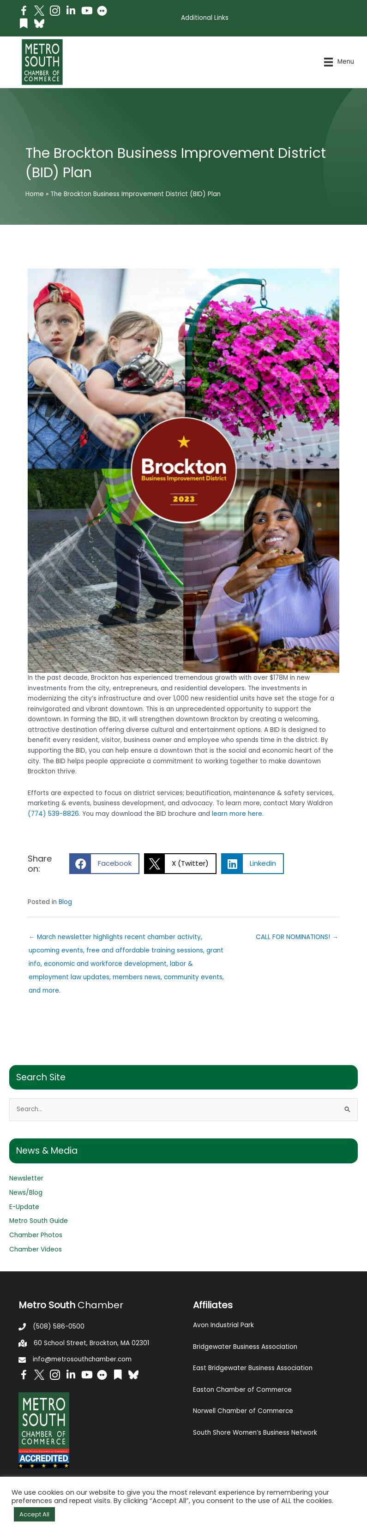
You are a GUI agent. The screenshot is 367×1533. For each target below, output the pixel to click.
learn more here (237, 813)
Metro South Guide (38, 1220)
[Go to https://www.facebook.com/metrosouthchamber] (23, 12)
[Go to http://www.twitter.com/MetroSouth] (39, 11)
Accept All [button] (34, 1514)
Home (34, 194)
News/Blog (25, 1192)
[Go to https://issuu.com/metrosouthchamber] (23, 24)
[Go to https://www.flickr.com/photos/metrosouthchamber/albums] (102, 12)
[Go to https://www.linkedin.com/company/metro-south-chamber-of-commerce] (71, 12)
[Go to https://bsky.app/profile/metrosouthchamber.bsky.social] (39, 23)
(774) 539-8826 (53, 813)
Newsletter (26, 1178)
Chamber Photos (35, 1235)
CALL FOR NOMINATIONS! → (297, 937)
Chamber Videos (35, 1249)
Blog (65, 902)
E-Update (24, 1207)
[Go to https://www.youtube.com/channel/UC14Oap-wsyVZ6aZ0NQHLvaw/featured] (86, 12)
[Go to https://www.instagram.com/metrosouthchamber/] (55, 12)
